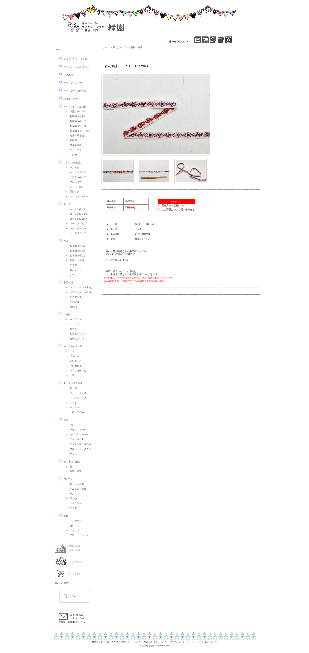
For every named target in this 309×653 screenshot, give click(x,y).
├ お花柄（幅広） (74, 245)
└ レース (70, 274)
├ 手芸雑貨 (71, 301)
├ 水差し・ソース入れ (77, 449)
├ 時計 (69, 525)
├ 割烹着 (70, 329)
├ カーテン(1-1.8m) (75, 214)
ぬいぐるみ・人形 (70, 346)
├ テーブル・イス (74, 398)
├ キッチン (71, 407)
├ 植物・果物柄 (73, 135)
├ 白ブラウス (72, 319)
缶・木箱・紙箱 (69, 461)
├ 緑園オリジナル (74, 111)
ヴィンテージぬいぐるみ (74, 67)
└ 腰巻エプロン (73, 338)
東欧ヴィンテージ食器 (73, 59)
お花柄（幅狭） (136, 47)
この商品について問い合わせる (178, 209)
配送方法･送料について (155, 642)
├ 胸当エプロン (73, 333)
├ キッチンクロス (74, 172)
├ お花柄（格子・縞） (77, 131)
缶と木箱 (66, 75)
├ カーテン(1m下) (74, 209)
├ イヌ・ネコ (72, 356)
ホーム (106, 47)
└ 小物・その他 (73, 412)
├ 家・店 (70, 388)
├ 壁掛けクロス (73, 191)
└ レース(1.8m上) (74, 233)
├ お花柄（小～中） (76, 121)
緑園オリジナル (69, 98)
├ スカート (71, 324)
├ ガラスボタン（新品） (78, 292)
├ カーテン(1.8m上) (76, 218)
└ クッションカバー (76, 196)
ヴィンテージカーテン (73, 90)
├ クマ (69, 351)
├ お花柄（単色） (74, 116)
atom (66, 583)
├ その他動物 (72, 365)
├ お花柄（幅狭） (74, 255)
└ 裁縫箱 (70, 306)
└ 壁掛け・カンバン (76, 535)
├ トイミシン (72, 503)
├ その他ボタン (73, 297)
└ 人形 (69, 375)
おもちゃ (66, 479)
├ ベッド (70, 402)
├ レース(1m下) (73, 223)
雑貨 (63, 515)
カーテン (66, 204)
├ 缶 (67, 466)
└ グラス (70, 453)
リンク (197, 642)
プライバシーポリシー (180, 642)
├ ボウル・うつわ (74, 429)
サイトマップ (210, 642)
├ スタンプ (71, 530)
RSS (57, 583)
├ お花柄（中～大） (76, 126)
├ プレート (71, 425)
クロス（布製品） (70, 162)
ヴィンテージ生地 (70, 82)
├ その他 (70, 265)
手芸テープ (67, 241)
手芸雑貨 (66, 282)
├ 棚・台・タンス (74, 393)
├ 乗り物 (70, 498)
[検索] (74, 596)
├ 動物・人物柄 (73, 260)
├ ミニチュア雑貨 (74, 488)
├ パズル (70, 493)
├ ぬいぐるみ (72, 361)
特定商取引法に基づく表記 (105, 642)
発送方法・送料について (175, 205)
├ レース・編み (73, 186)
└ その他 (70, 155)
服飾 (65, 314)
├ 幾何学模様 (72, 145)
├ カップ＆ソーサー (76, 434)
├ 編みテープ (72, 269)
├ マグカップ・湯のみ (77, 444)
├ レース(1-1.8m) (74, 228)
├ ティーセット (73, 439)
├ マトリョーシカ (74, 370)
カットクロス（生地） (73, 106)
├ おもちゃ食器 (73, 484)
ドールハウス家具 (70, 383)
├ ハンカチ (71, 167)
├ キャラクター (73, 150)
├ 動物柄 (70, 140)
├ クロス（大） (73, 182)
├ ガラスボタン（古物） (78, 287)
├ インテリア (72, 520)
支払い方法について (130, 642)
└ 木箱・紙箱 (72, 471)
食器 (63, 420)
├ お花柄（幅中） (74, 250)
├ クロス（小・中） (76, 177)
